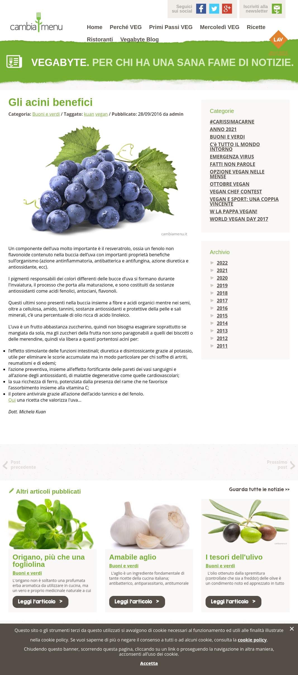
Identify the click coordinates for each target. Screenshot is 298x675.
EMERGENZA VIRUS (232, 156)
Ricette (256, 27)
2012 (222, 338)
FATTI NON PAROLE (232, 164)
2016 (222, 308)
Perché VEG (126, 27)
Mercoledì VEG (219, 27)
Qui (12, 400)
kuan (89, 114)
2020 (222, 278)
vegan (102, 114)
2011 (222, 346)
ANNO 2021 (223, 129)
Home (94, 27)
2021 (222, 270)
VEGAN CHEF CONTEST (236, 191)
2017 (222, 300)
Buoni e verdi (46, 114)
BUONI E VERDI (227, 136)
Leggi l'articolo (40, 602)
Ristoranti (100, 39)
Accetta (149, 663)
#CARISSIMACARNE (232, 121)
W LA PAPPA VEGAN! (233, 211)
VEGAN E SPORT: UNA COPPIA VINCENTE (244, 201)
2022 (222, 262)
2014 (222, 323)
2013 (222, 330)
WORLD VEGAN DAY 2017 (239, 219)
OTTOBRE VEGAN (229, 184)
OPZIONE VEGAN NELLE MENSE (237, 174)
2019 (222, 285)
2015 (222, 315)
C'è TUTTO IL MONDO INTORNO (235, 146)
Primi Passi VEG (171, 27)
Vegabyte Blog (139, 39)
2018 (222, 293)
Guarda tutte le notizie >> (259, 489)
